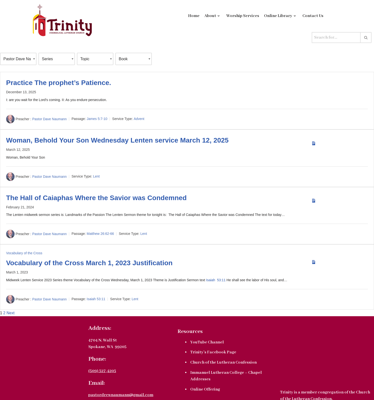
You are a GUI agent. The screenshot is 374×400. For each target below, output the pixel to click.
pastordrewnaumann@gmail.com (120, 395)
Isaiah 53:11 (216, 280)
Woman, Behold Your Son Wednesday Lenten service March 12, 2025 (117, 140)
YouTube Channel (207, 342)
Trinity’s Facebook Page (213, 352)
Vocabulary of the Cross (24, 253)
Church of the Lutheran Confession (223, 362)
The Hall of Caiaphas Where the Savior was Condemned (96, 198)
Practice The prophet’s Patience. (58, 82)
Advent (139, 119)
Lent (96, 176)
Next (11, 313)
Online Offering (205, 389)
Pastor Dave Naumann (49, 119)
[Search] (336, 37)
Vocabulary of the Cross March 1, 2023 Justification (89, 263)
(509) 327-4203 (102, 371)
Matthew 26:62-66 (100, 234)
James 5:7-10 (97, 119)
